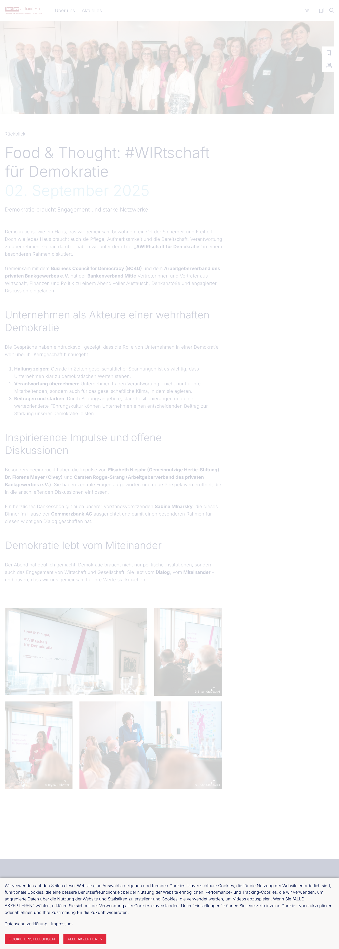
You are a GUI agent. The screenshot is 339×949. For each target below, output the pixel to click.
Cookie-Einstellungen (32, 939)
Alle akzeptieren (84, 939)
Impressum (62, 923)
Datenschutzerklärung (26, 923)
